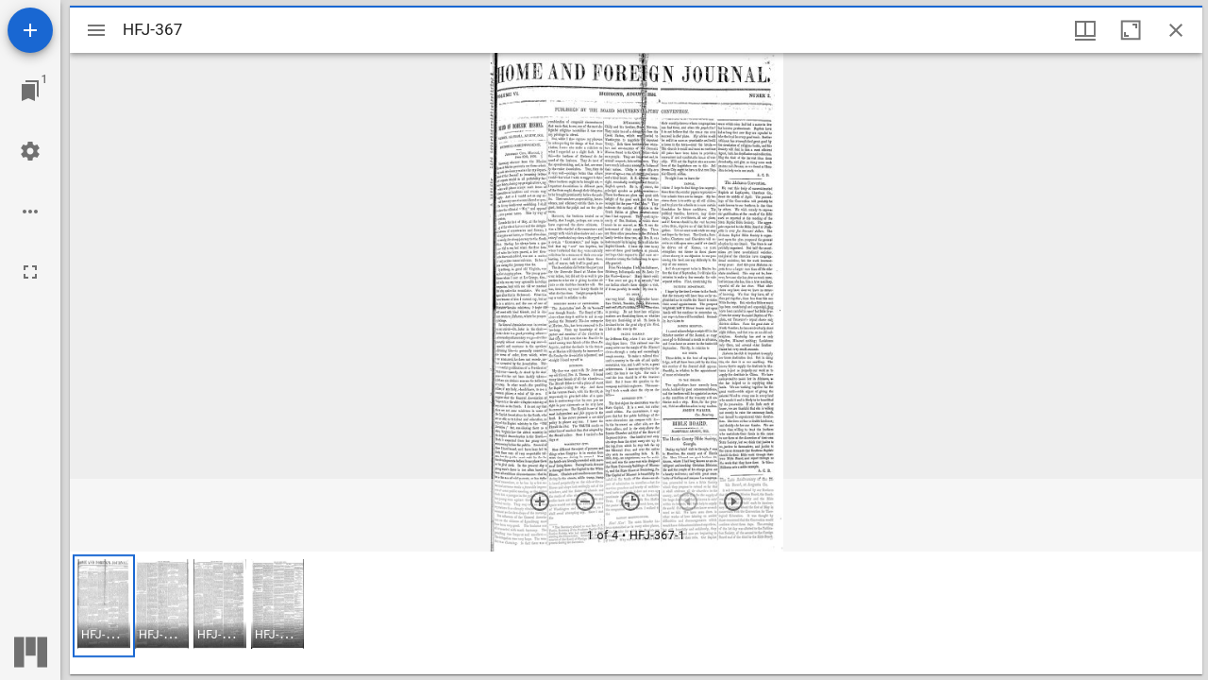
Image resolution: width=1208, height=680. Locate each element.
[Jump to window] (30, 90)
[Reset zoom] (630, 501)
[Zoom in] (539, 501)
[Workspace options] (30, 211)
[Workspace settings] (30, 151)
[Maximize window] (1130, 30)
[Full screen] (30, 272)
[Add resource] (30, 30)
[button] (103, 606)
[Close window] (1176, 30)
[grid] (636, 613)
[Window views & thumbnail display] (1085, 30)
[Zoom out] (585, 501)
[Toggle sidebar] (96, 30)
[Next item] (733, 501)
